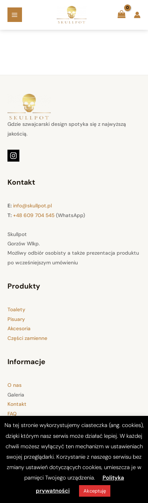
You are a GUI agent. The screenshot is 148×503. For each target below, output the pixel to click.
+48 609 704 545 (33, 215)
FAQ (12, 413)
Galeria (15, 394)
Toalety (16, 309)
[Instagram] (13, 156)
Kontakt (16, 404)
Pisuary (16, 319)
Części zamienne (27, 338)
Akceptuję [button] (95, 491)
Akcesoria (19, 328)
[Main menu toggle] (14, 14)
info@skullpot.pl (32, 205)
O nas (14, 385)
